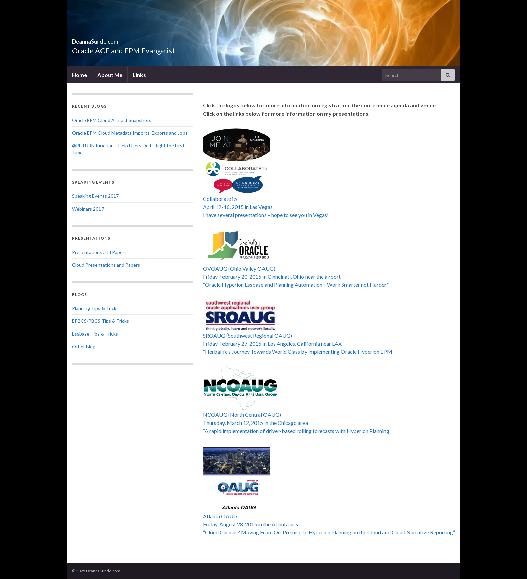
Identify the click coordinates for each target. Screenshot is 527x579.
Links (139, 75)
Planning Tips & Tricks (95, 308)
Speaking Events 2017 (95, 196)
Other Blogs (85, 346)
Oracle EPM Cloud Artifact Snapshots (111, 120)
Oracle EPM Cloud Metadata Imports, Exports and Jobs (130, 133)
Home (79, 75)
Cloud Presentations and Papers (106, 265)
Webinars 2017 (88, 209)
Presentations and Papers (99, 252)
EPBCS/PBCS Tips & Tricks (100, 321)
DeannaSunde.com (112, 39)
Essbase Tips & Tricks (95, 334)
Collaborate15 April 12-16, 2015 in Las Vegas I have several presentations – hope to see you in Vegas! (266, 206)
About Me (109, 75)
